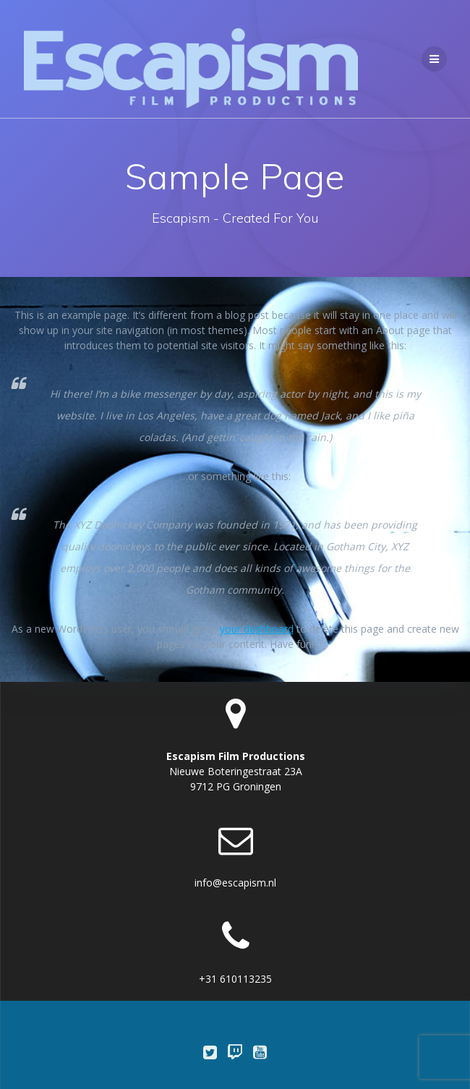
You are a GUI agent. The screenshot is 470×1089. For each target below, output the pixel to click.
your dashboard (257, 629)
